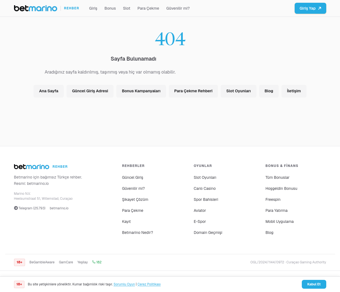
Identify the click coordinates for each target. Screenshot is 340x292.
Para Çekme (148, 8)
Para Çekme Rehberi (193, 90)
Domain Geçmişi (208, 232)
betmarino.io (38, 183)
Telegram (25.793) (30, 208)
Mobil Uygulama (280, 221)
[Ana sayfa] (46, 8)
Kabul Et (314, 284)
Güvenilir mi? (178, 8)
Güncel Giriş (132, 177)
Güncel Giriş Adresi (90, 90)
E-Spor (200, 221)
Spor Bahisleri (206, 199)
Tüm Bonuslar (278, 177)
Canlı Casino (205, 188)
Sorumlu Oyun (124, 284)
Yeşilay (83, 262)
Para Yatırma (277, 210)
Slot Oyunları (238, 90)
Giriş (93, 8)
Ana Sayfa (48, 90)
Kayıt (126, 221)
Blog (269, 90)
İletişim (294, 90)
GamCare (66, 262)
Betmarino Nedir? (137, 232)
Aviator (200, 210)
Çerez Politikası (149, 284)
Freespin (273, 199)
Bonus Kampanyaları (141, 90)
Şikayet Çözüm (135, 199)
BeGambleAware (41, 262)
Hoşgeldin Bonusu (281, 188)
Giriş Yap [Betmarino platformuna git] (310, 8)
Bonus (110, 8)
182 (96, 262)
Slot (126, 8)
